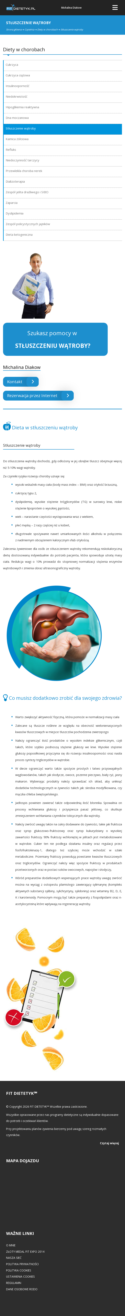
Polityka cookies (18, 1270)
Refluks (11, 149)
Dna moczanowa (17, 118)
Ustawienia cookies (20, 1276)
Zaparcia (12, 203)
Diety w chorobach (47, 29)
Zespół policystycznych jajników (28, 224)
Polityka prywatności (22, 1264)
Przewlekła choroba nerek (24, 171)
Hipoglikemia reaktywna (22, 107)
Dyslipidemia (14, 213)
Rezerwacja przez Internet (40, 396)
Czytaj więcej (109, 1143)
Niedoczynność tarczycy (22, 160)
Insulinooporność (17, 86)
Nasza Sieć (14, 1258)
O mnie (10, 1245)
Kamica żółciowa (17, 139)
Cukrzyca (12, 65)
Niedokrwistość (16, 96)
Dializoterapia (15, 181)
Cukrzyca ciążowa (18, 75)
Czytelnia (29, 29)
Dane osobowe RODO (21, 1289)
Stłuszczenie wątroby (21, 128)
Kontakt (23, 382)
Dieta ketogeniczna (19, 234)
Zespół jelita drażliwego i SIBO (27, 192)
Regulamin (13, 1283)
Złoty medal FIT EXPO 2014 (25, 1251)
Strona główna (14, 29)
